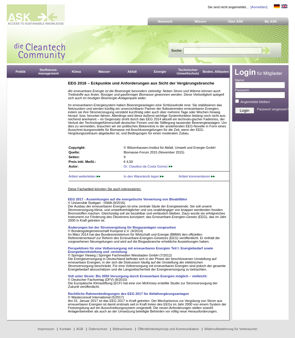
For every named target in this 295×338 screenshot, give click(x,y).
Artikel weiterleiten (84, 176)
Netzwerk (165, 21)
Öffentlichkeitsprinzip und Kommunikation (168, 329)
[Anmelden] (258, 7)
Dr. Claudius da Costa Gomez (148, 166)
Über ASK (235, 21)
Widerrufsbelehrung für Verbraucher (230, 329)
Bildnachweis (122, 329)
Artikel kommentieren (197, 176)
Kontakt (65, 329)
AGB (79, 329)
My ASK (270, 21)
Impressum (46, 329)
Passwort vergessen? (273, 109)
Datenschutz (98, 329)
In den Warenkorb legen (144, 176)
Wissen (200, 21)
